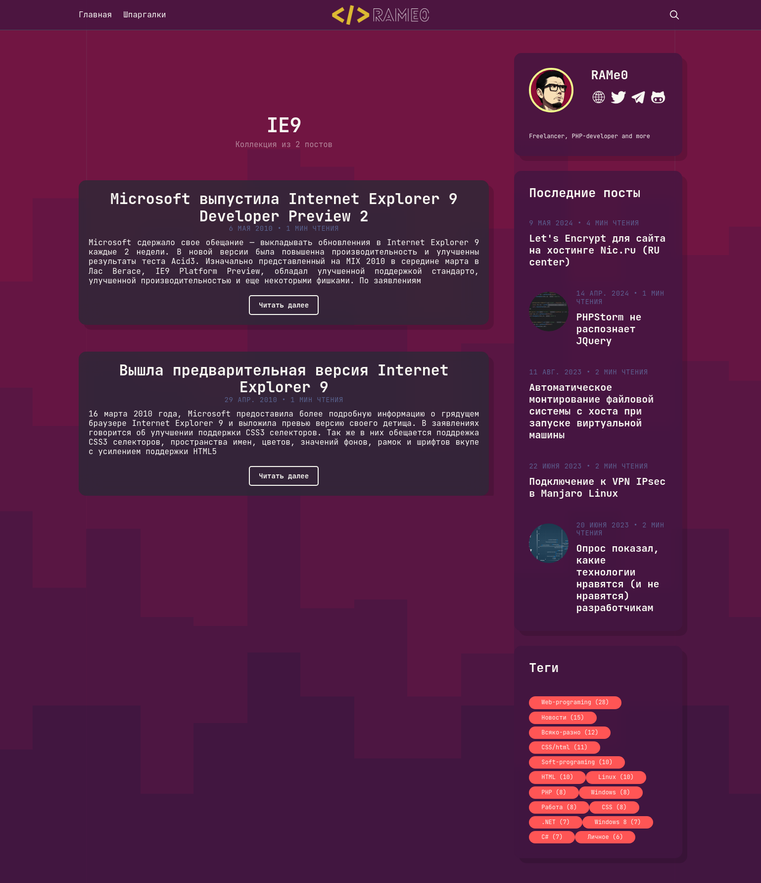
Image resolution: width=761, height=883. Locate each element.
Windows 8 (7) (618, 822)
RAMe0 (609, 74)
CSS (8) (614, 807)
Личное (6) (605, 837)
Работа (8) (559, 807)
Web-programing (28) (575, 702)
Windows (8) (610, 792)
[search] (674, 15)
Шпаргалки (144, 14)
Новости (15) (562, 718)
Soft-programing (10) (577, 762)
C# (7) (552, 837)
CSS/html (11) (564, 747)
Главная (95, 14)
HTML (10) (557, 777)
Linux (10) (616, 777)
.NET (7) (555, 822)
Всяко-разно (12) (569, 732)
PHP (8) (553, 792)
